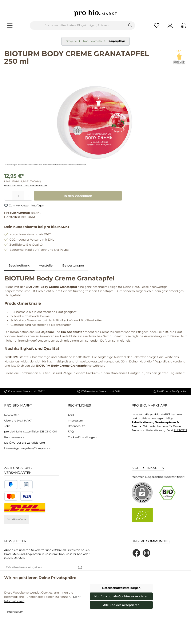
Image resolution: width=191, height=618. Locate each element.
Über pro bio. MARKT (18, 420)
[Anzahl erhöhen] (28, 196)
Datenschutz (76, 426)
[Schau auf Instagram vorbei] (146, 553)
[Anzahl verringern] (8, 196)
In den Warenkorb (78, 196)
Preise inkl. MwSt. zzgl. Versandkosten (25, 185)
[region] (95, 121)
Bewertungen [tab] (73, 265)
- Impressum (14, 611)
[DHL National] (24, 508)
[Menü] (10, 25)
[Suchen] (130, 25)
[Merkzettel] (156, 25)
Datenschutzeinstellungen (121, 588)
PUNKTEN (180, 430)
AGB (71, 415)
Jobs (7, 426)
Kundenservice (14, 437)
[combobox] (78, 25)
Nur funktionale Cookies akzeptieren (121, 596)
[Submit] (80, 567)
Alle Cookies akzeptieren (121, 605)
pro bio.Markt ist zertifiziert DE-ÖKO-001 (30, 431)
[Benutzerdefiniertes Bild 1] (10, 484)
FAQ (71, 431)
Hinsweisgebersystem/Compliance (27, 448)
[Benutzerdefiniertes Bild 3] (18, 496)
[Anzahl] (18, 196)
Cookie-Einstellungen (82, 437)
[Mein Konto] (170, 25)
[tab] (19, 266)
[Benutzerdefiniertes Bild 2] (26, 484)
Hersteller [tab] (46, 265)
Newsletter (11, 415)
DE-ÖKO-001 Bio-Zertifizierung (24, 442)
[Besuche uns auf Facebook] (136, 553)
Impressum (75, 420)
